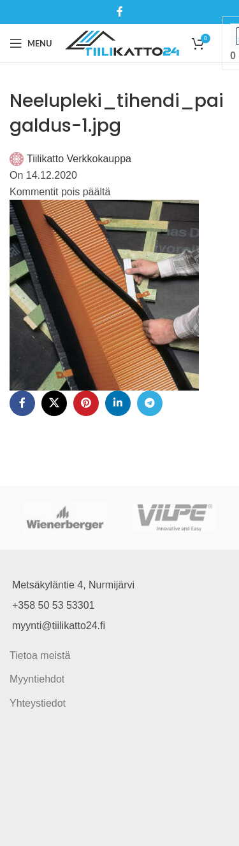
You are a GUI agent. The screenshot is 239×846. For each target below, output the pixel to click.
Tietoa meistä (40, 655)
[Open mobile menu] (31, 43)
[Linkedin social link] (118, 403)
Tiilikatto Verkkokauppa (79, 158)
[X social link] (54, 403)
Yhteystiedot (38, 703)
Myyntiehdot (37, 679)
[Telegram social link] (150, 403)
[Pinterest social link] (86, 403)
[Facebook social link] (119, 12)
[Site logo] (122, 42)
